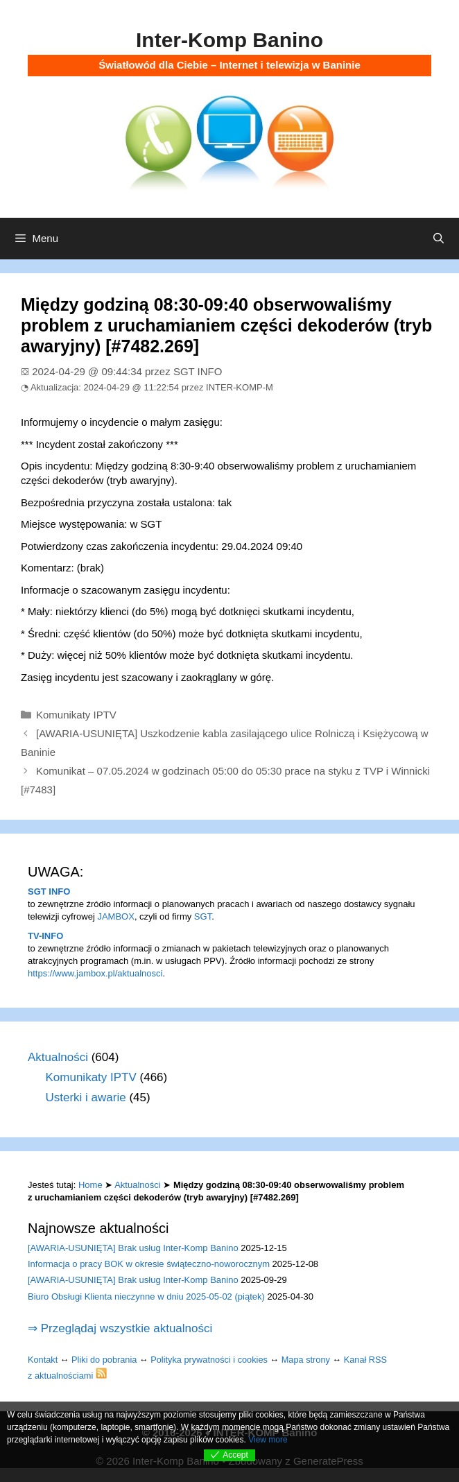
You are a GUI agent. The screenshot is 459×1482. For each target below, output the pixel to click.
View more (267, 1440)
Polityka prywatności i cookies (209, 1359)
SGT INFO (49, 891)
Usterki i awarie (86, 1097)
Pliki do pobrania (104, 1359)
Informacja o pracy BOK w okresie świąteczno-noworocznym (149, 1264)
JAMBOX (115, 916)
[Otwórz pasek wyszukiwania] (438, 238)
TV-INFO (45, 936)
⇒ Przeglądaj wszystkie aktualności (120, 1328)
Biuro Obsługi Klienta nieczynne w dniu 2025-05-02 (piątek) (146, 1296)
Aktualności (58, 1057)
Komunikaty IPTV (76, 715)
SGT (202, 916)
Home (90, 1185)
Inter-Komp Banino (229, 39)
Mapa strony (306, 1359)
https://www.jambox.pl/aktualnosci (95, 973)
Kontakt (43, 1359)
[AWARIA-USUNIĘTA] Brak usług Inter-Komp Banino (133, 1248)
